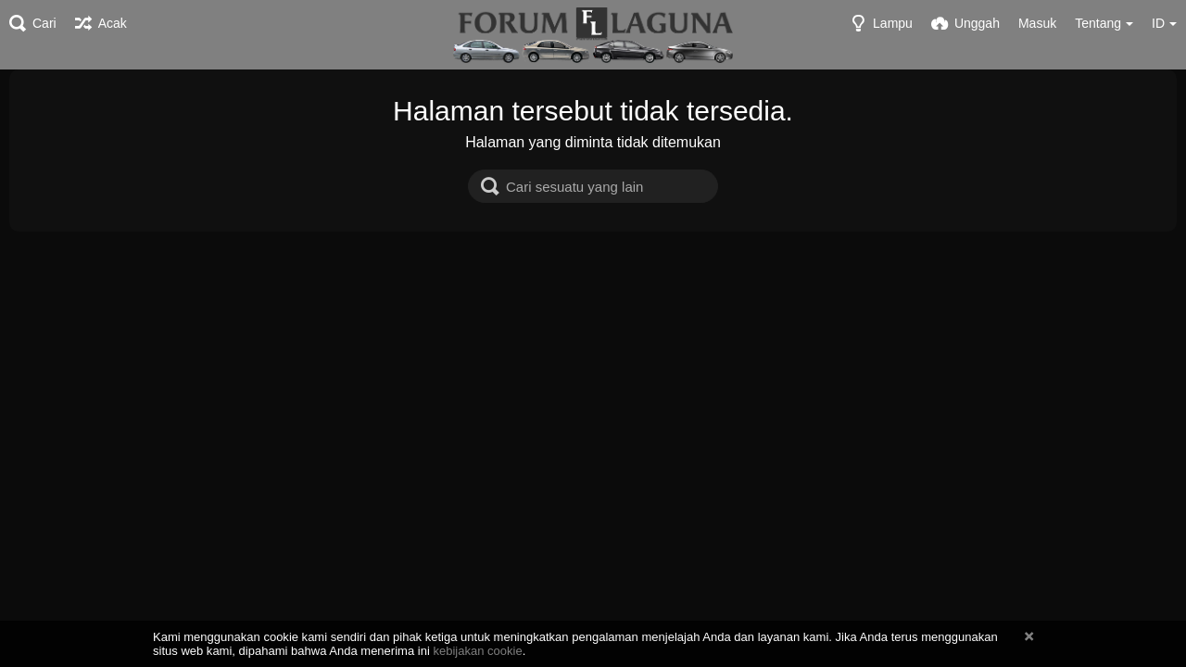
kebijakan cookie (477, 651)
